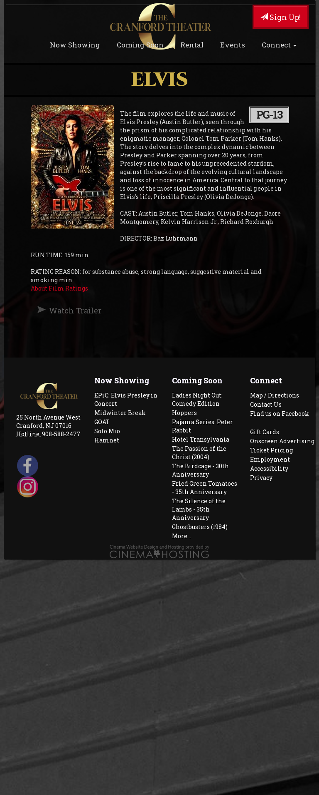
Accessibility (269, 468)
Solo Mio (107, 431)
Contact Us (266, 404)
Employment (270, 459)
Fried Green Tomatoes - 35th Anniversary (204, 487)
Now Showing (75, 45)
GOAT (102, 422)
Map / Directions (274, 395)
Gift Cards (264, 432)
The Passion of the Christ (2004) (199, 453)
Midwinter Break (120, 413)
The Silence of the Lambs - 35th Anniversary (199, 509)
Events (232, 45)
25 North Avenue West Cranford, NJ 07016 (48, 421)
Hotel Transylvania (200, 439)
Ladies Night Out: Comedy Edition (197, 399)
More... (181, 536)
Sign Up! (280, 17)
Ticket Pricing (271, 450)
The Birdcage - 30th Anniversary (200, 470)
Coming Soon (140, 45)
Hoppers (184, 413)
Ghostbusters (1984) (200, 527)
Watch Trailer (75, 311)
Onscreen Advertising (282, 441)
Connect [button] (279, 45)
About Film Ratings (59, 288)
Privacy (261, 478)
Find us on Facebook (279, 413)
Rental (192, 45)
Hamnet (106, 440)
